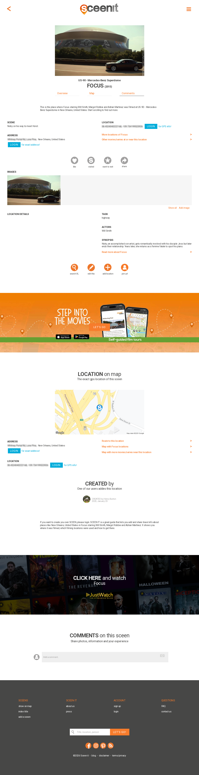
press (69, 711)
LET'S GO (99, 327)
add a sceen (24, 716)
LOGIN (14, 144)
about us (70, 706)
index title (23, 711)
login (116, 711)
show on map (25, 706)
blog (94, 755)
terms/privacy (119, 755)
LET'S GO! (119, 732)
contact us (166, 711)
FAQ (163, 706)
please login (83, 522)
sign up (117, 706)
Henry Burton (110, 499)
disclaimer (104, 755)
